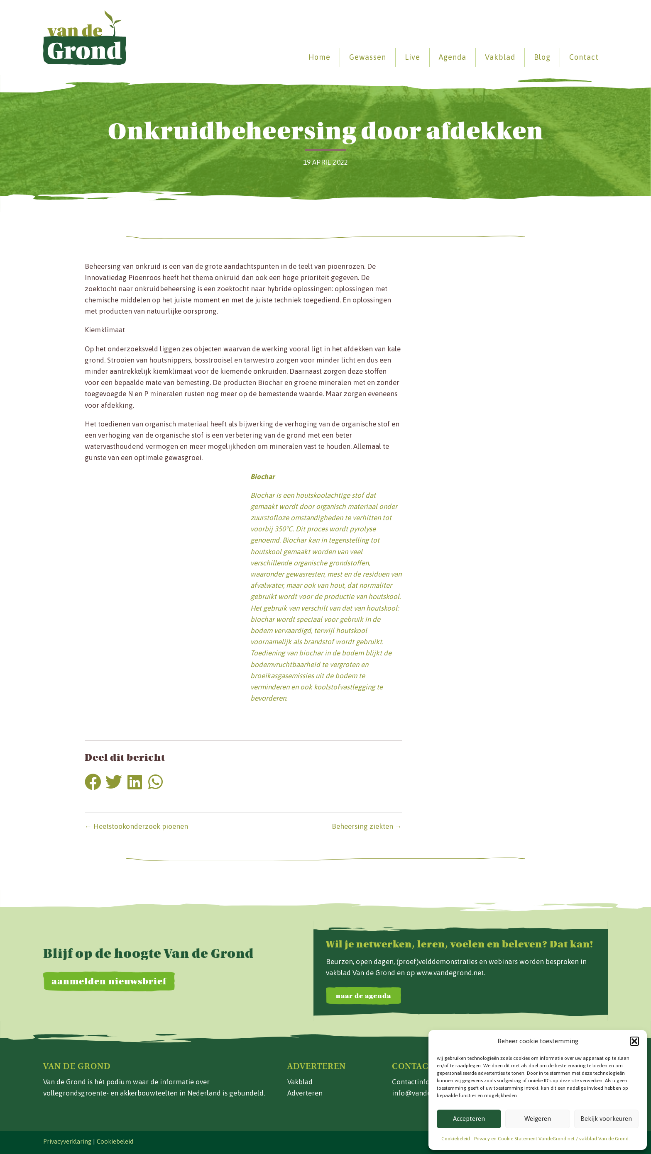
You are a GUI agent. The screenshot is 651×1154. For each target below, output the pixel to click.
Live (412, 57)
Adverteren (305, 1093)
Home (319, 57)
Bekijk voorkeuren (606, 1118)
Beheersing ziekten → (367, 826)
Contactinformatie (421, 1082)
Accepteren (469, 1118)
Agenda (452, 57)
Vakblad (500, 57)
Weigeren (537, 1118)
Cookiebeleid (455, 1139)
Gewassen (367, 57)
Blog (542, 57)
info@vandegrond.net (427, 1093)
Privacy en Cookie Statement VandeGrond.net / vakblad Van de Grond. (552, 1139)
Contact (584, 57)
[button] (634, 1041)
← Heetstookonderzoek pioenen (136, 826)
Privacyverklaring (67, 1141)
